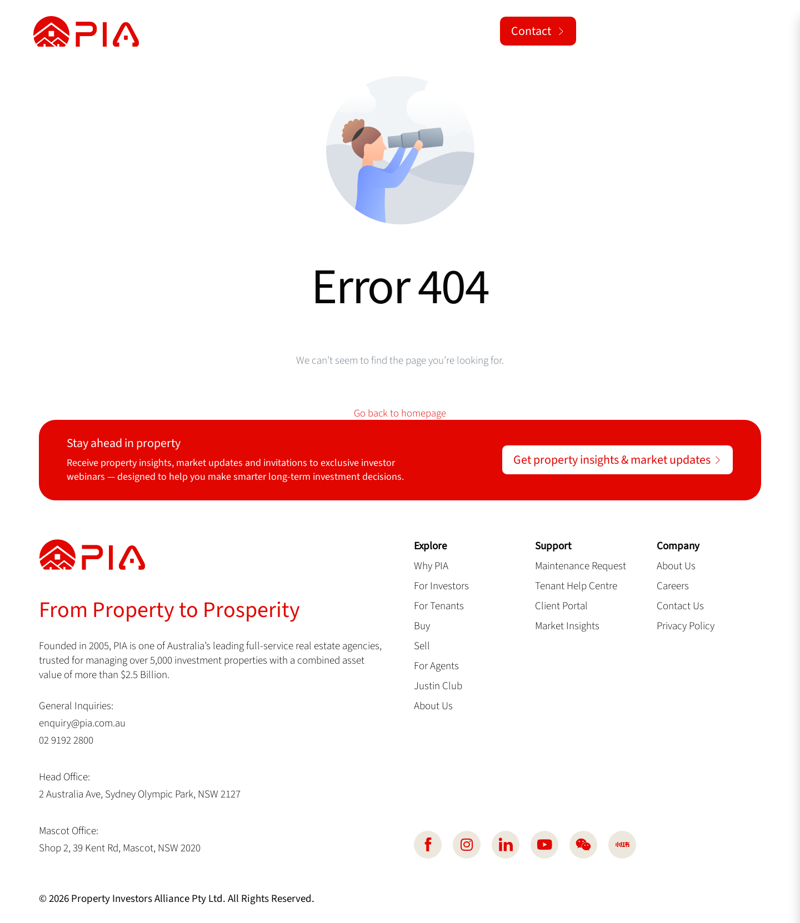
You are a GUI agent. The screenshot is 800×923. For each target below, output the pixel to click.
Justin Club (438, 686)
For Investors (441, 586)
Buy (422, 626)
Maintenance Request (580, 566)
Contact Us (680, 606)
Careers (673, 586)
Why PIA (431, 566)
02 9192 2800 (66, 740)
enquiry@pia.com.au (82, 723)
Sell (422, 646)
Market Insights (567, 626)
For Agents (436, 666)
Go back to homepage (400, 413)
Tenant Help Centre (576, 586)
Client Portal (561, 606)
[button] (752, 31)
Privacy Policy (685, 626)
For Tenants (439, 606)
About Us (433, 706)
